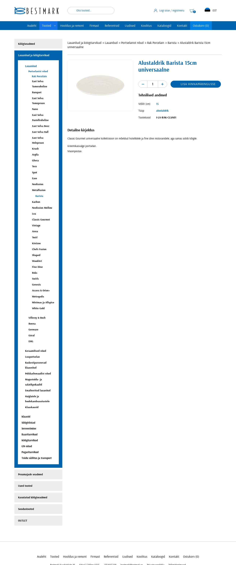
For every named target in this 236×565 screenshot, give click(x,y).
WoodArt (37, 261)
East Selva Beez (40, 126)
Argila (35, 154)
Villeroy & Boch (37, 317)
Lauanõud (111, 42)
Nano (35, 109)
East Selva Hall (40, 132)
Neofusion (37, 184)
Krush (35, 148)
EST (211, 10)
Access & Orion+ (41, 290)
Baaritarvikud (29, 434)
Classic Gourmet (41, 219)
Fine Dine (37, 267)
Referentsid (112, 25)
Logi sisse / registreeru (169, 10)
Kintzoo (36, 243)
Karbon (36, 202)
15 (157, 104)
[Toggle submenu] (55, 25)
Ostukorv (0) (201, 25)
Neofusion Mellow (42, 207)
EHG (31, 341)
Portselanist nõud (132, 42)
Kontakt (182, 25)
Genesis (36, 284)
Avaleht (32, 25)
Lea (34, 213)
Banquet (36, 92)
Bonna (32, 323)
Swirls (35, 278)
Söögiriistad (28, 422)
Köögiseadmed (26, 44)
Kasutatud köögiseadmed (32, 497)
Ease (34, 178)
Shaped (36, 255)
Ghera (35, 160)
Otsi (109, 10)
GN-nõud (27, 446)
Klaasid (26, 416)
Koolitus (146, 25)
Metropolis (38, 296)
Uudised (130, 25)
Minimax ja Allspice (43, 302)
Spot (34, 172)
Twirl (34, 237)
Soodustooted (26, 509)
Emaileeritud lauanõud (38, 390)
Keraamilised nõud (35, 351)
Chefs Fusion (39, 249)
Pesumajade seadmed (30, 474)
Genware (33, 329)
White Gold (38, 308)
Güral (32, 335)
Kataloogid (164, 25)
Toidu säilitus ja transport (37, 458)
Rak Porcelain (155, 42)
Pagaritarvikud (30, 452)
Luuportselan (32, 356)
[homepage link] (36, 10)
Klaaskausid (32, 407)
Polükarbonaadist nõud (38, 373)
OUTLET (22, 520)
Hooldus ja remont (72, 25)
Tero (34, 166)
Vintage (36, 225)
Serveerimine (29, 428)
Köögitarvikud (30, 440)
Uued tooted (25, 486)
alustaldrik (162, 110)
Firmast (94, 25)
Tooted (46, 25)
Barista (172, 42)
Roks (34, 272)
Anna (35, 231)
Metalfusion (39, 190)
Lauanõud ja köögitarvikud (84, 42)
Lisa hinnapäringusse (198, 84)
